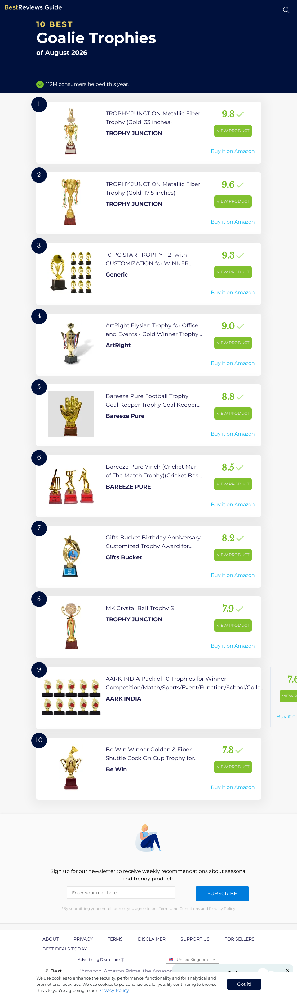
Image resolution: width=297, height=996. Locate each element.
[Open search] (286, 10)
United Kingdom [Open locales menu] (192, 959)
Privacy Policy (113, 990)
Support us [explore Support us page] (195, 939)
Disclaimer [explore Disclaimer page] (152, 939)
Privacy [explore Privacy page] (83, 939)
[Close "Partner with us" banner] (287, 970)
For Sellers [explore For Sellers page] (239, 939)
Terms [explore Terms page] (115, 939)
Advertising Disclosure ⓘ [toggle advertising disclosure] (101, 959)
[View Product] (148, 133)
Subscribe (222, 893)
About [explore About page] (50, 939)
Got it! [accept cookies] (244, 984)
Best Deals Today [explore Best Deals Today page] (64, 949)
